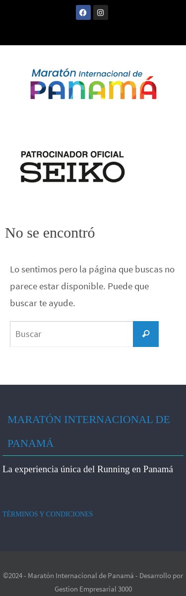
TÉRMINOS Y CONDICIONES (47, 514)
